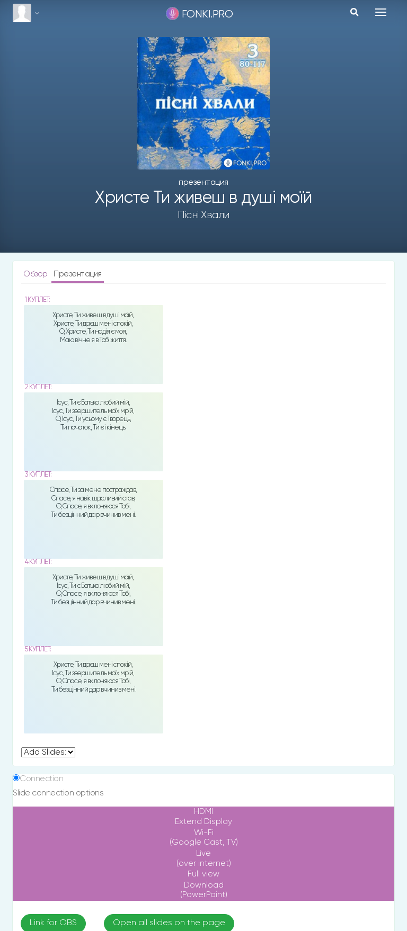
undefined (48, 752)
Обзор (36, 274)
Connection (41, 779)
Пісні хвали (203, 215)
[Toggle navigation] (380, 12)
